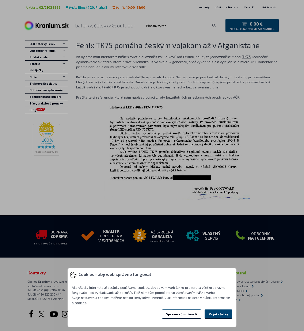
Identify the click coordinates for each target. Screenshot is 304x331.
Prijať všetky (218, 314)
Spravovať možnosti (181, 314)
